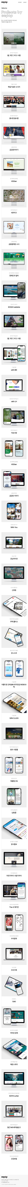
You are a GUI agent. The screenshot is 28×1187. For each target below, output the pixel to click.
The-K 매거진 (14, 907)
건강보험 (14, 1159)
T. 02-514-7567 (4, 1181)
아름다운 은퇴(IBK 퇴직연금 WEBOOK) (14, 685)
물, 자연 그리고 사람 (14, 55)
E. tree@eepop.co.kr (5, 1182)
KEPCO (14, 213)
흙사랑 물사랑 (14, 118)
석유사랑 (14, 433)
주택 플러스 (14, 622)
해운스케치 (14, 1064)
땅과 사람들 (14, 750)
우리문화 (14, 938)
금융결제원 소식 (14, 244)
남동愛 (14, 813)
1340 (14, 1001)
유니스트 (14, 653)
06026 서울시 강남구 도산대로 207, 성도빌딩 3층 (10, 1179)
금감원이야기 (14, 150)
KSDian (14, 181)
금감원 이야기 (14, 496)
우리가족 (14, 970)
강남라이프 (14, 559)
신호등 (14, 590)
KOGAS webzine (14, 307)
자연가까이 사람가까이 (14, 876)
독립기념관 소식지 (14, 87)
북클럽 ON (14, 781)
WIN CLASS (14, 718)
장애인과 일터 (14, 276)
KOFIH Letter (14, 1096)
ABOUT (25, 2)
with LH (14, 401)
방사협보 (14, 844)
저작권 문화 (14, 1033)
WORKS (20, 2)
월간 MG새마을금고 (14, 1127)
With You (14, 527)
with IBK (14, 370)
